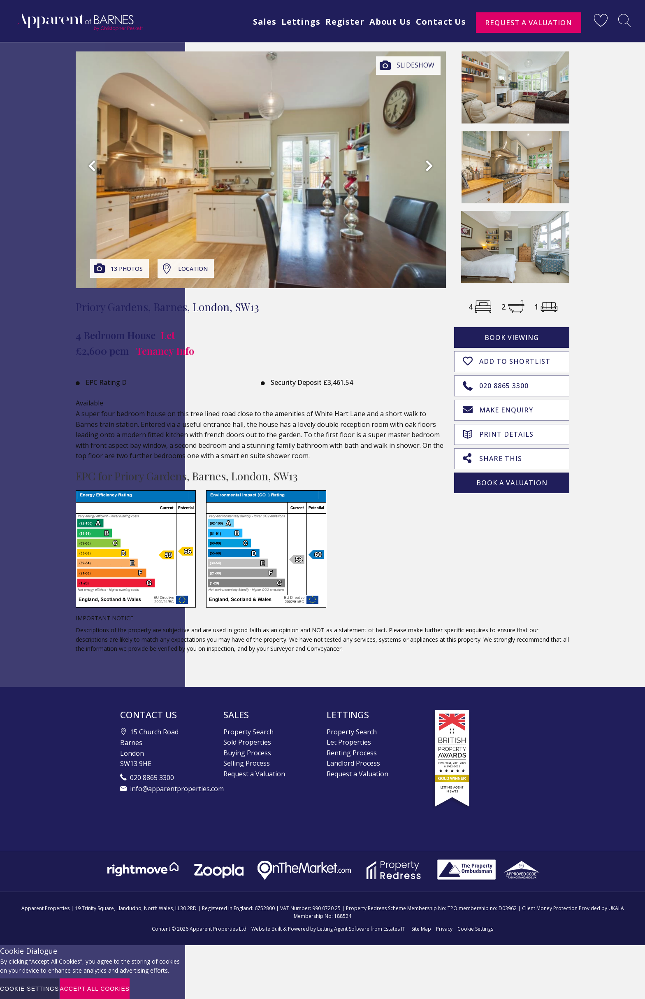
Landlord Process (353, 763)
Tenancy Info (165, 350)
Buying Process (247, 752)
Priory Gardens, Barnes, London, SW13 (167, 307)
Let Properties (349, 742)
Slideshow (415, 65)
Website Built (266, 928)
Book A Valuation (512, 480)
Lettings (295, 21)
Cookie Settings (475, 928)
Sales (257, 21)
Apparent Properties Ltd (218, 928)
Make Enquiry (498, 408)
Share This (492, 456)
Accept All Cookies (95, 988)
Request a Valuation (528, 22)
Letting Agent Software (343, 928)
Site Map (421, 928)
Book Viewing (512, 337)
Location (193, 268)
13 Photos (127, 268)
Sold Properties (247, 742)
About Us (388, 21)
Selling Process (246, 763)
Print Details (498, 431)
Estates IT (394, 928)
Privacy (444, 928)
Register (341, 21)
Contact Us (440, 21)
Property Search (248, 731)
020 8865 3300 (496, 384)
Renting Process (352, 752)
